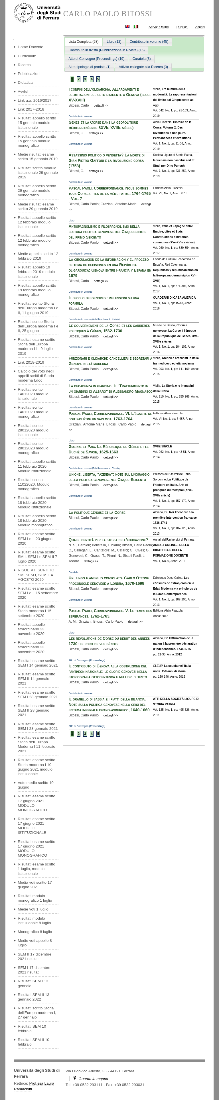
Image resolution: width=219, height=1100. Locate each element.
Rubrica (182, 26)
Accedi (200, 26)
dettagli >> (101, 105)
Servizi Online (159, 26)
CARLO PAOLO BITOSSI (107, 14)
